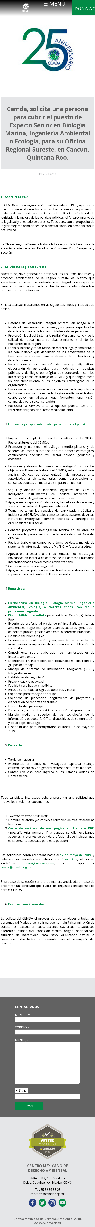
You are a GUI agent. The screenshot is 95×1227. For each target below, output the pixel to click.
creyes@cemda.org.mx (16, 867)
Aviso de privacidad (47, 1223)
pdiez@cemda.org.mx (39, 863)
